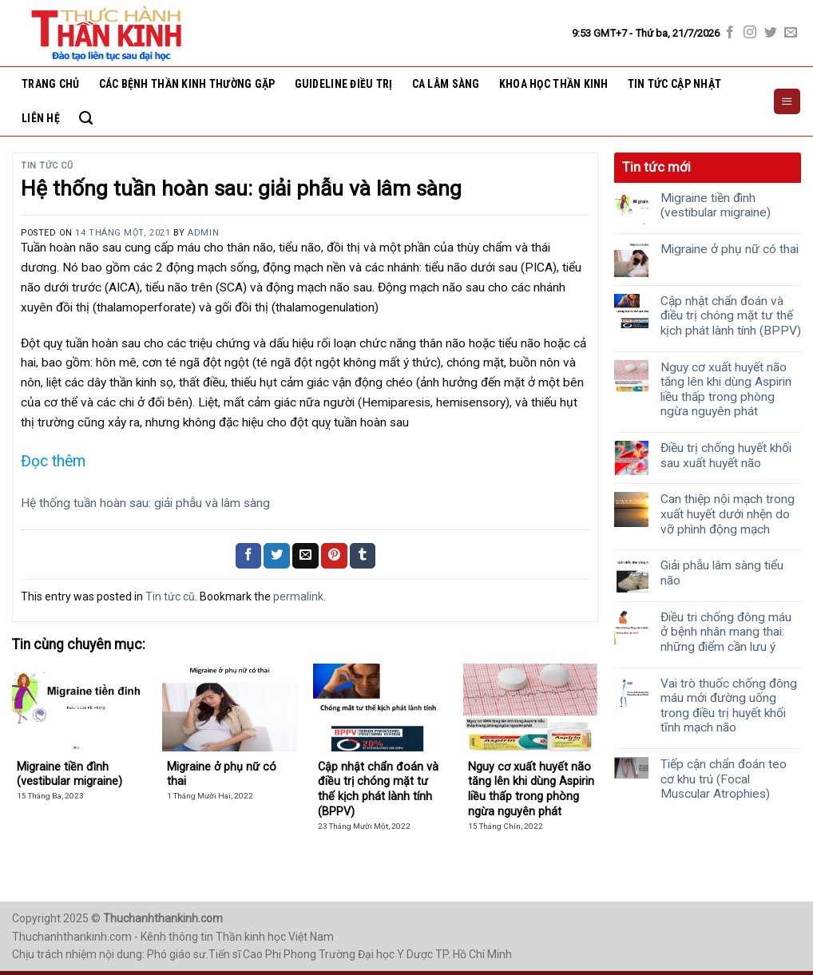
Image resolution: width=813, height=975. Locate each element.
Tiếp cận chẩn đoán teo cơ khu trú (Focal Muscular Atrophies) (723, 779)
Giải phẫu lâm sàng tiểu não (721, 573)
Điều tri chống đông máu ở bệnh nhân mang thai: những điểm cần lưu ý (725, 632)
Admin (203, 233)
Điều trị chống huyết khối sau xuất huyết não (725, 455)
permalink (298, 596)
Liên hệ (41, 118)
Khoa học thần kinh (554, 83)
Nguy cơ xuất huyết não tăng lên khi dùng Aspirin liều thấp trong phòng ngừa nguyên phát (725, 389)
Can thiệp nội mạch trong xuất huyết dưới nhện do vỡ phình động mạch (727, 514)
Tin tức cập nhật (674, 83)
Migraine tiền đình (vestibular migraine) (715, 205)
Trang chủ (51, 83)
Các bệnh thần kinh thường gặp (187, 83)
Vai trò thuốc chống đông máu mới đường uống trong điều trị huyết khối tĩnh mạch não (728, 705)
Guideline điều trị (344, 83)
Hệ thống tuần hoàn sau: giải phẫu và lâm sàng (145, 503)
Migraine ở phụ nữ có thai (729, 249)
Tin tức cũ (47, 166)
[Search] (85, 118)
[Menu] (786, 101)
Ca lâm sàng (446, 83)
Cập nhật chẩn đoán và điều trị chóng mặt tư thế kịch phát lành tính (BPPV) (730, 316)
